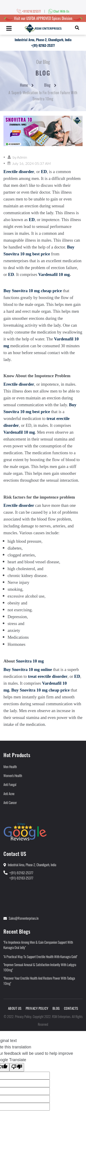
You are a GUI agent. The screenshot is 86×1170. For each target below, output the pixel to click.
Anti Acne (8, 793)
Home (24, 85)
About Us (15, 1008)
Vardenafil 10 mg (54, 274)
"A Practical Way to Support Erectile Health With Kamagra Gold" (40, 956)
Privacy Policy (37, 1008)
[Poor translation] (16, 1067)
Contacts (71, 1008)
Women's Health (12, 775)
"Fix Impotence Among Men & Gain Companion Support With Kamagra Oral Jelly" (38, 945)
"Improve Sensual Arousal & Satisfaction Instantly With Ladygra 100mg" (39, 967)
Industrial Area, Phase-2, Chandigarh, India (43, 39)
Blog (47, 85)
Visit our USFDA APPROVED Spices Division (43, 18)
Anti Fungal (9, 784)
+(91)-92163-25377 (43, 45)
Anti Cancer (10, 802)
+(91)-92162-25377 (21, 872)
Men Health (10, 766)
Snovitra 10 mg (30, 661)
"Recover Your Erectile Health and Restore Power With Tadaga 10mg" (39, 980)
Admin (22, 157)
